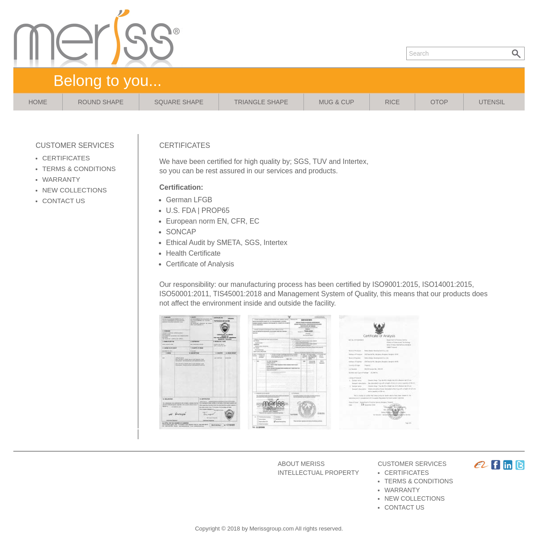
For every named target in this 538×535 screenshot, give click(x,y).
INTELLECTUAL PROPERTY (318, 472)
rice (392, 102)
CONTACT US (63, 200)
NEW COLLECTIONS (74, 190)
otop (439, 102)
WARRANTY (61, 179)
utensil (492, 102)
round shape (101, 102)
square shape (178, 102)
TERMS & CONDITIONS (79, 168)
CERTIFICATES (66, 158)
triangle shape (261, 102)
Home (37, 102)
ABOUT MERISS (301, 463)
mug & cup (336, 102)
